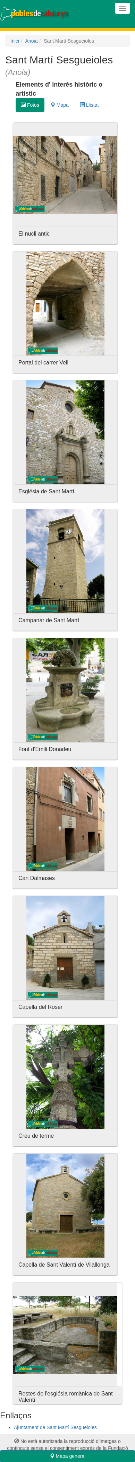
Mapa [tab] (59, 105)
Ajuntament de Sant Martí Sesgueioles (55, 1427)
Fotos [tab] (30, 105)
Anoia (31, 41)
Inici (14, 41)
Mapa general (68, 1456)
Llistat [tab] (89, 105)
